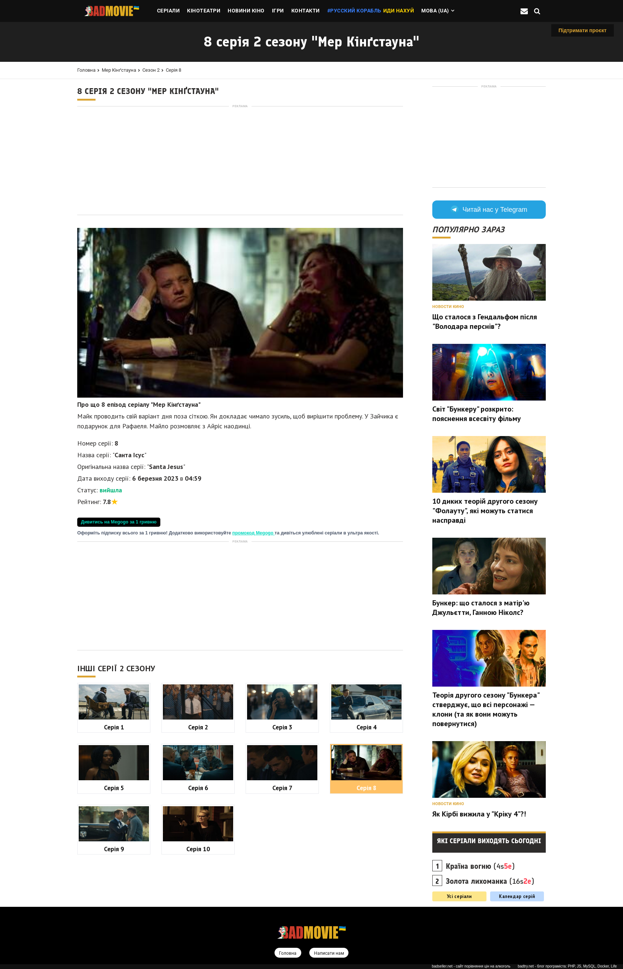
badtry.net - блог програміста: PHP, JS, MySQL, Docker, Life (567, 967)
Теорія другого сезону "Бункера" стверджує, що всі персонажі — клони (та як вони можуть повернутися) (485, 709)
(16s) (490, 881)
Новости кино (448, 306)
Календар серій (517, 896)
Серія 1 (114, 727)
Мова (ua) (435, 11)
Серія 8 (173, 70)
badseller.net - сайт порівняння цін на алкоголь (471, 967)
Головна (86, 70)
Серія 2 (198, 727)
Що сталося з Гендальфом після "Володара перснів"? (484, 321)
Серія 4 (367, 727)
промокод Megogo (253, 533)
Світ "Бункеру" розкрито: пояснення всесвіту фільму (476, 413)
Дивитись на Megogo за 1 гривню (119, 522)
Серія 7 (282, 788)
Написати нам (329, 953)
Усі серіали (459, 896)
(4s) (480, 866)
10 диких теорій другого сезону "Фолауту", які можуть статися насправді (485, 510)
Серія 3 (282, 727)
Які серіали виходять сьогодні (489, 841)
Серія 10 (198, 849)
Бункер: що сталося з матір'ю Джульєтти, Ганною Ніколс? (481, 607)
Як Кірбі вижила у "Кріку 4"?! (479, 814)
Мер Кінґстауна (119, 70)
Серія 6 (198, 788)
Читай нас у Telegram (489, 210)
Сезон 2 (151, 70)
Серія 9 (114, 849)
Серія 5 (114, 788)
